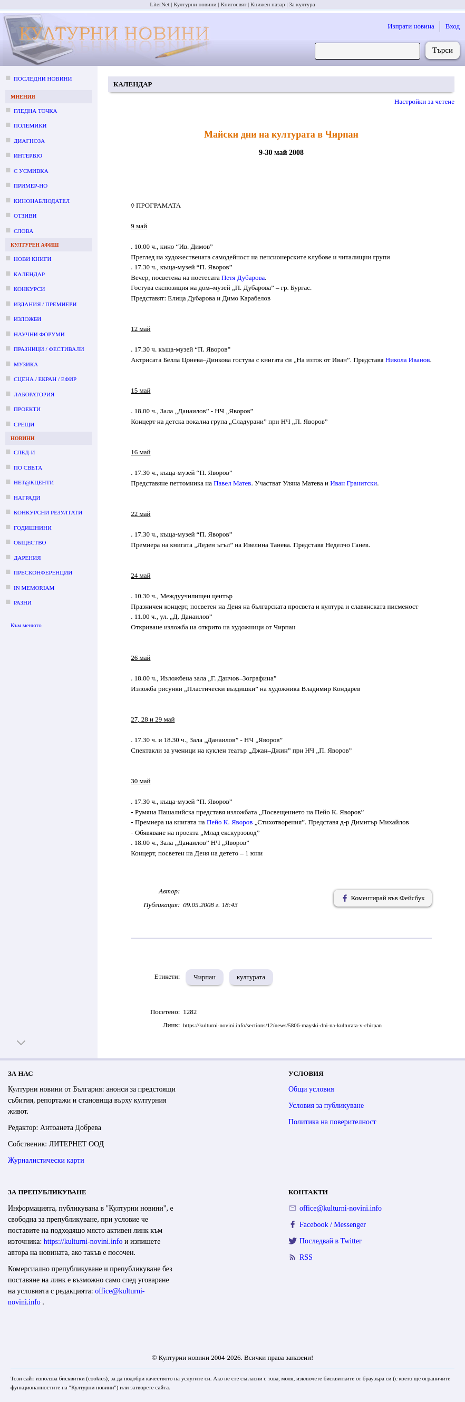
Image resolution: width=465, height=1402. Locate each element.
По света (28, 467)
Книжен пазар (267, 4)
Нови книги (32, 259)
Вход (452, 26)
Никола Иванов (407, 360)
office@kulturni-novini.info (340, 1208)
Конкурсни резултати (48, 512)
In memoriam (34, 588)
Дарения (27, 557)
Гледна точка (35, 111)
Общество (30, 542)
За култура (302, 4)
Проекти (27, 409)
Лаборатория (34, 394)
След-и (24, 452)
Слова (23, 231)
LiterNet (159, 4)
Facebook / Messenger (332, 1225)
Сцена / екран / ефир (45, 379)
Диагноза (29, 141)
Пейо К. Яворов (230, 822)
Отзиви (25, 215)
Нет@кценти (34, 482)
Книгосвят (233, 4)
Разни (23, 602)
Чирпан (204, 977)
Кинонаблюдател (42, 201)
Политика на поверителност (332, 1122)
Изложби (27, 319)
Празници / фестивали (49, 349)
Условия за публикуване (326, 1105)
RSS (306, 1257)
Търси (442, 50)
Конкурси (29, 289)
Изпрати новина (411, 26)
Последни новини (43, 78)
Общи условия (311, 1089)
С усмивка (31, 171)
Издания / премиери (45, 304)
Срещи (24, 424)
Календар (29, 274)
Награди (27, 497)
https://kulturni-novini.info (84, 1241)
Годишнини (33, 527)
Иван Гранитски (353, 483)
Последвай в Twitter (330, 1241)
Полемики (30, 125)
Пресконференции (43, 572)
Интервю (28, 155)
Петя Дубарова (243, 277)
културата (251, 977)
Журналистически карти (46, 1160)
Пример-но (30, 185)
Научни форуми (39, 334)
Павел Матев (232, 483)
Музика (26, 364)
